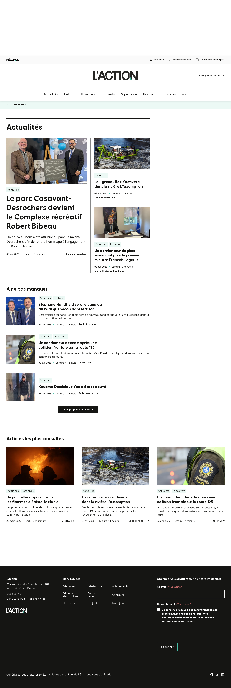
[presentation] (181, 633)
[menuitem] (212, 75)
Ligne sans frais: (25, 598)
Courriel (169, 586)
